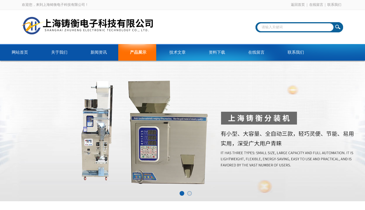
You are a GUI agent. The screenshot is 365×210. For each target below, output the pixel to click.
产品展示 (138, 52)
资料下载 (217, 52)
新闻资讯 (99, 52)
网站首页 (20, 52)
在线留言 (316, 5)
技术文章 (177, 52)
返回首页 (298, 5)
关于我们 (59, 52)
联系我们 (334, 5)
